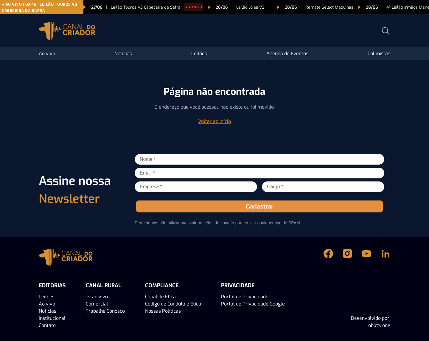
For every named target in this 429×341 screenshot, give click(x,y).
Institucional (52, 318)
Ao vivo (47, 53)
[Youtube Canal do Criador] (366, 257)
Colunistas (379, 53)
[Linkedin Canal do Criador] (385, 257)
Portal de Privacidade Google (253, 304)
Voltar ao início (214, 121)
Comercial (97, 304)
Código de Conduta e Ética (173, 304)
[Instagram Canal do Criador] (347, 257)
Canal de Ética (160, 297)
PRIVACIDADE (238, 285)
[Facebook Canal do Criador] (328, 257)
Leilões (199, 53)
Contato (47, 325)
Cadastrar (259, 206)
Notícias (123, 53)
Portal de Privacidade (244, 297)
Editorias (52, 285)
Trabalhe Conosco (105, 311)
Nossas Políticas (163, 311)
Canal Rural (103, 285)
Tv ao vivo (97, 297)
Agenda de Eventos (287, 53)
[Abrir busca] (385, 31)
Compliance (162, 285)
